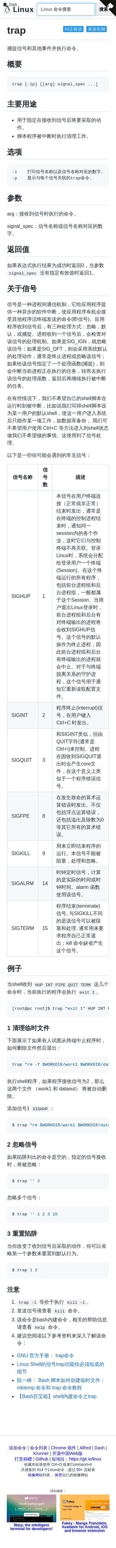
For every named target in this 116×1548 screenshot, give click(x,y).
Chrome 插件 (63, 1447)
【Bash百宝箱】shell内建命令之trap (57, 1396)
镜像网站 (35, 1475)
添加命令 (17, 1447)
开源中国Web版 (67, 1453)
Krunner (41, 1453)
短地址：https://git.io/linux (76, 1458)
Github (42, 1458)
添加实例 (96, 29)
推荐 (58, 1475)
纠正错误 (73, 29)
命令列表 (38, 1447)
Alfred (85, 1447)
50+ (79, 1470)
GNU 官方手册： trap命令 (45, 1355)
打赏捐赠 (23, 1458)
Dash (99, 1447)
